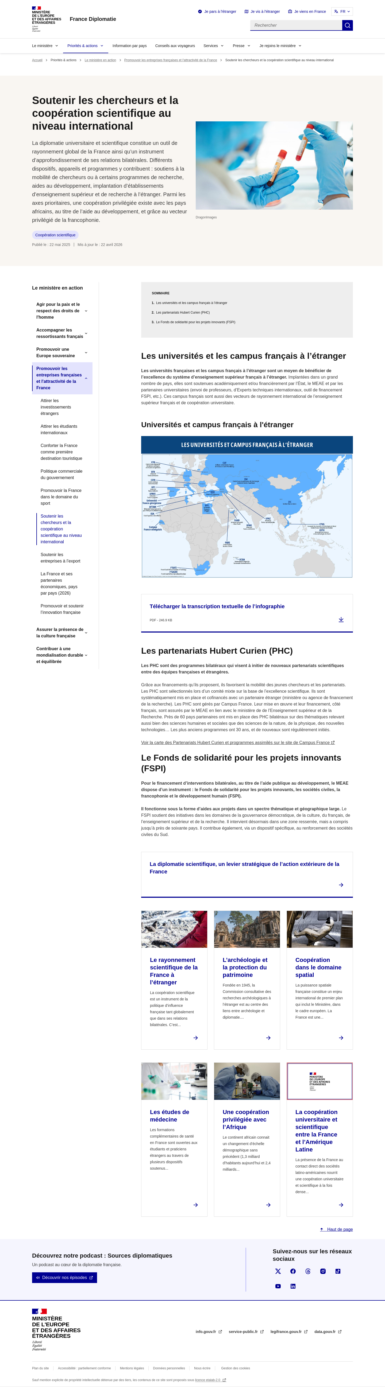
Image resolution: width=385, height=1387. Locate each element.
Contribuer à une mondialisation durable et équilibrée (59, 655)
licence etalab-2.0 (208, 1380)
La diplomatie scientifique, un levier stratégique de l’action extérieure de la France (244, 867)
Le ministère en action (100, 60)
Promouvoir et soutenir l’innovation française (62, 609)
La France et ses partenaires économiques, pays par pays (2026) (59, 583)
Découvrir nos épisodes (64, 1277)
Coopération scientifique (55, 235)
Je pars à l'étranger (220, 11)
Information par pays (130, 46)
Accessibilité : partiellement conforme (84, 1368)
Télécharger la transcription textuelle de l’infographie (217, 606)
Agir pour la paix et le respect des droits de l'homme (58, 310)
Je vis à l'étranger (265, 11)
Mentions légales (132, 1368)
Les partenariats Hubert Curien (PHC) (183, 312)
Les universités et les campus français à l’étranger (191, 303)
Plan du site (40, 1368)
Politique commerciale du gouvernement (62, 474)
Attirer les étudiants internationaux (59, 429)
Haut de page (339, 1229)
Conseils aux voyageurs (175, 46)
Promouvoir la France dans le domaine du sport (61, 497)
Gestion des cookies (235, 1368)
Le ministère (42, 46)
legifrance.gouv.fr (287, 1332)
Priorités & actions (82, 46)
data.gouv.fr (325, 1332)
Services (210, 46)
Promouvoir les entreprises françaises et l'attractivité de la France (170, 60)
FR (342, 11)
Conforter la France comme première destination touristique (61, 452)
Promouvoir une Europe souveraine (55, 352)
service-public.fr (244, 1332)
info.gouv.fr (206, 1332)
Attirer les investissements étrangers (56, 407)
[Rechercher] (296, 25)
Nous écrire (202, 1368)
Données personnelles (169, 1368)
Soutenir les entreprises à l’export (60, 557)
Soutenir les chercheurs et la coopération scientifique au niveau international (61, 529)
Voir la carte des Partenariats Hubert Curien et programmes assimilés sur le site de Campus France (235, 742)
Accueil (37, 60)
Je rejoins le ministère (278, 46)
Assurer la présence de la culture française (59, 632)
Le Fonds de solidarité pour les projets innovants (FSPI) (195, 322)
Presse (239, 46)
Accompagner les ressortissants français (59, 333)
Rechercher (347, 25)
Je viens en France (310, 11)
